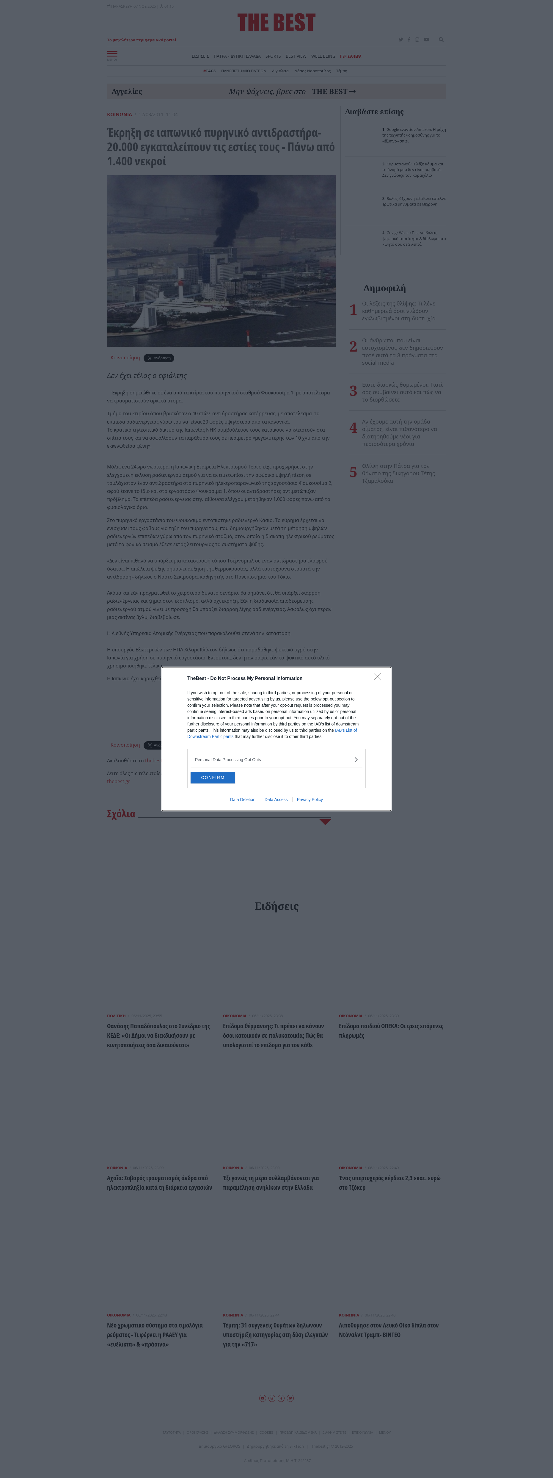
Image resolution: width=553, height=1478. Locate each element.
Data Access (276, 799)
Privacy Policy (310, 799)
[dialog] (276, 739)
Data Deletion (242, 799)
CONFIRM (218, 777)
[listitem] (276, 759)
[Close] (379, 678)
